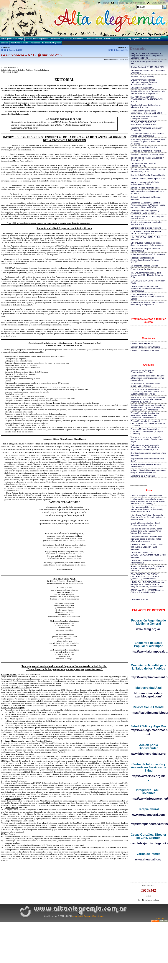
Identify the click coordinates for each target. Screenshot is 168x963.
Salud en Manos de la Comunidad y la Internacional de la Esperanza (148, 92)
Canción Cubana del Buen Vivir (145, 350)
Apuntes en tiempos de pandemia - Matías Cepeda (146, 223)
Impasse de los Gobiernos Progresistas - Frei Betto (142, 371)
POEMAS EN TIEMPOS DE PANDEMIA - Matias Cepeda (144, 123)
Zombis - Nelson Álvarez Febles (145, 188)
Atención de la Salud (93, 39)
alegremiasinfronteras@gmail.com (88, 916)
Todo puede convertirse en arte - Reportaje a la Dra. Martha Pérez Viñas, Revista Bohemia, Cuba (145, 447)
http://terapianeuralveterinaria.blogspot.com (148, 824)
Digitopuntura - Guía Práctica (144, 147)
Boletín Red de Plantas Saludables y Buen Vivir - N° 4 (147, 159)
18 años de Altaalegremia (142, 88)
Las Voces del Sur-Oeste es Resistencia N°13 (143, 164)
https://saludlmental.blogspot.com (148, 712)
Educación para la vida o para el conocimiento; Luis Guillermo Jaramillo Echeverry (148, 423)
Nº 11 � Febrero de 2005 (11, 50)
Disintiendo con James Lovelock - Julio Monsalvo (148, 454)
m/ (148, 734)
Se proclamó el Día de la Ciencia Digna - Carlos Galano (145, 385)
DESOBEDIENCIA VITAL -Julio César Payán (148, 282)
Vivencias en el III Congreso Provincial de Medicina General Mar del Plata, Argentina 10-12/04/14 (148, 399)
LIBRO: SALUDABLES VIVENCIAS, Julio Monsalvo (147, 561)
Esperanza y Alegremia (130, 39)
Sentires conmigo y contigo (143, 76)
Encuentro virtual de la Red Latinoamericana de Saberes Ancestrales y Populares (144, 82)
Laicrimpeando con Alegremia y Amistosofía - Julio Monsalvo (145, 212)
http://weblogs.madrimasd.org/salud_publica (148, 730)
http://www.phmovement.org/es (148, 677)
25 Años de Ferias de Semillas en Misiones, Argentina (146, 106)
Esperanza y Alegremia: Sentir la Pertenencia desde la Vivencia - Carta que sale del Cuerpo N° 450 (148, 205)
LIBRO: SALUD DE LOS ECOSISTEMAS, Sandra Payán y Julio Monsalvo (148, 554)
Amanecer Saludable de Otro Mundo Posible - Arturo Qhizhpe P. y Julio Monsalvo (147, 568)
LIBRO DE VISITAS (139, 599)
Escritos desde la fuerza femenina (146, 228)
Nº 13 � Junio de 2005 (118, 50)
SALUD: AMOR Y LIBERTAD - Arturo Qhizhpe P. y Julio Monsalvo (147, 591)
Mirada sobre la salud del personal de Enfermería (147, 71)
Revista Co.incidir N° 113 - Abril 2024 (147, 67)
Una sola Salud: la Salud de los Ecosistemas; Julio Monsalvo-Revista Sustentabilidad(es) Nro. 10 (147, 391)
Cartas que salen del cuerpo (12, 39)
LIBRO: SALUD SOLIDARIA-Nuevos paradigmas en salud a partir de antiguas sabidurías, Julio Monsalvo (147, 584)
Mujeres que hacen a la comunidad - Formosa (147, 192)
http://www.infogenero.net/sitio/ (148, 798)
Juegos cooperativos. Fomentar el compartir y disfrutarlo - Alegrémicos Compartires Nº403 (147, 55)
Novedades (35, 43)
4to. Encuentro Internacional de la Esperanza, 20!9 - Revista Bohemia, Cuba (147, 275)
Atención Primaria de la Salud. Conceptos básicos (144, 117)
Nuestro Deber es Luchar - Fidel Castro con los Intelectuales (145, 524)
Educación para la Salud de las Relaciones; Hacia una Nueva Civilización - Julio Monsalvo (145, 415)
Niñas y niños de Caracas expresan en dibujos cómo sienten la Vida (148, 471)
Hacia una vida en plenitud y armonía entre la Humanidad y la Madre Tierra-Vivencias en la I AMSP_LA (148, 501)
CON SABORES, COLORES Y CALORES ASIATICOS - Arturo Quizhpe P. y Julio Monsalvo (145, 576)
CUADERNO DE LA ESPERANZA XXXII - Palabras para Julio (146, 232)
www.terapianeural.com (148, 814)
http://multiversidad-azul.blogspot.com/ (148, 695)
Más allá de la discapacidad (37, 39)
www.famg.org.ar (148, 629)
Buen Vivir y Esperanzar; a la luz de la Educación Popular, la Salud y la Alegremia (148, 141)
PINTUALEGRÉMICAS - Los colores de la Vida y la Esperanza (147, 303)
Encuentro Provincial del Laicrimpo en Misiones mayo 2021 (148, 170)
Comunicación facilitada (141, 269)
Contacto (119, 2)
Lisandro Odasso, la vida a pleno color (148, 178)
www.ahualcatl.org (148, 859)
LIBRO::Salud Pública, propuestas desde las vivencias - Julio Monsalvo (147, 244)
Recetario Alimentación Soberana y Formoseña (146, 129)
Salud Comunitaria (111, 39)
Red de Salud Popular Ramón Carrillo (148, 175)
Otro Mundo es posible (20, 43)
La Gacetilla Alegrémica (51, 43)
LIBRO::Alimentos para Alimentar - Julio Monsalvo (146, 249)
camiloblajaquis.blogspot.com (148, 843)
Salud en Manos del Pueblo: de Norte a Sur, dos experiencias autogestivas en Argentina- (147, 378)
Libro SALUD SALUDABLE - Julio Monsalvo (146, 238)
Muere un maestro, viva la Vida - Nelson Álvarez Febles (145, 183)
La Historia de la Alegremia (143, 476)
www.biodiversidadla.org (148, 753)
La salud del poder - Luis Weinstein (146, 496)
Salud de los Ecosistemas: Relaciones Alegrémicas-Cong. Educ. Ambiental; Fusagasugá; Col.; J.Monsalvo (148, 407)
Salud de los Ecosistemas (72, 39)
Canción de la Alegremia (142, 343)
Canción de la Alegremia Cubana (145, 347)
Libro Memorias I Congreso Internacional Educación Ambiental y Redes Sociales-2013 (147, 509)
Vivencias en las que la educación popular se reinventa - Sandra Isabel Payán (147, 439)
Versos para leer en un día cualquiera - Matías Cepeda (148, 217)
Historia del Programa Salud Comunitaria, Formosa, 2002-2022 (146, 112)
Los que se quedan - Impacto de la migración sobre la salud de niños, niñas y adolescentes (146, 539)
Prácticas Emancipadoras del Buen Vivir (146, 62)
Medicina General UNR (151, 39)
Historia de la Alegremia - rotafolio (146, 151)
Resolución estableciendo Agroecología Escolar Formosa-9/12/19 (145, 260)
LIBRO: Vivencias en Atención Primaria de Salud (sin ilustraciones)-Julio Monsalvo (147, 288)
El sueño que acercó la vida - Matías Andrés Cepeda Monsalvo (147, 135)
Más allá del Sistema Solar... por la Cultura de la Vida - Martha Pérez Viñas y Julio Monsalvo (146, 531)
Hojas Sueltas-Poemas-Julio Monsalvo (148, 254)
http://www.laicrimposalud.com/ (148, 651)
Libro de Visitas (137, 2)
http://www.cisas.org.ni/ (148, 776)
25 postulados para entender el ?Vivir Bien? (147, 460)
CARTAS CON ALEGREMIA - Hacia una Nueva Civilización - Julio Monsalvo (147, 547)
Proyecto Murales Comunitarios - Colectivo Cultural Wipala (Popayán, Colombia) (147, 431)
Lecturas (4, 43)
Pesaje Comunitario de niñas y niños (147, 154)
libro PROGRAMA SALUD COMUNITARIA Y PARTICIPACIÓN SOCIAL (146, 99)
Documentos (55, 39)
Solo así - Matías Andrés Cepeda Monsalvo (145, 198)
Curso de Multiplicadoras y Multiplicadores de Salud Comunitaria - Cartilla (148, 296)
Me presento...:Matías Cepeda (144, 266)
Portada (105, 2)
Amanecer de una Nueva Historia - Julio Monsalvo (146, 465)
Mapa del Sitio (158, 2)
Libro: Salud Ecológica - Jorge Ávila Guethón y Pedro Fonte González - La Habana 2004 (148, 517)
